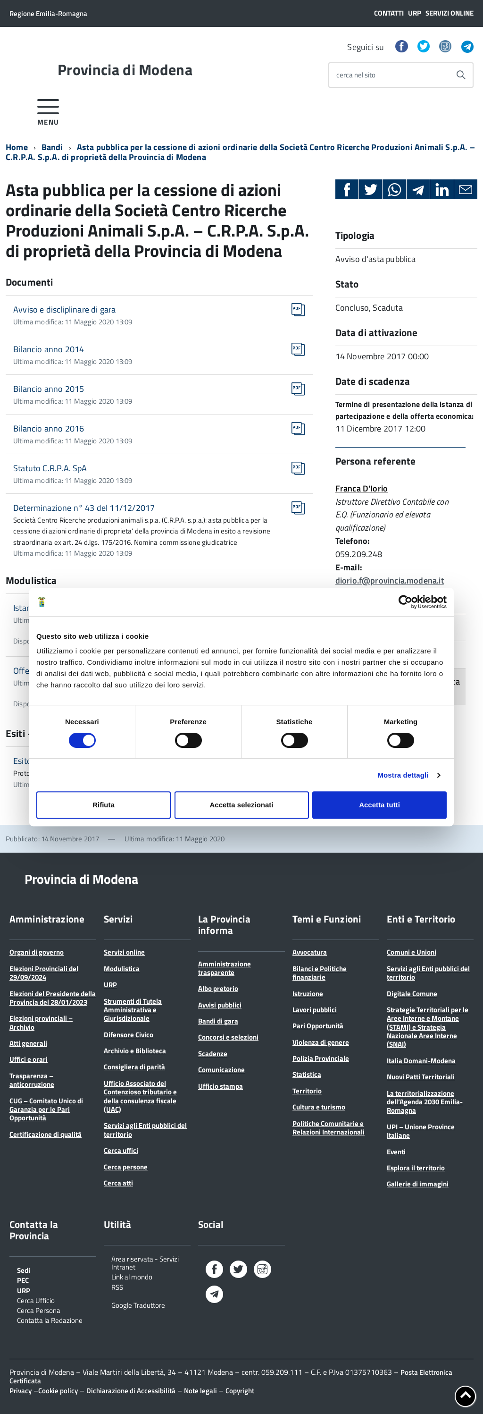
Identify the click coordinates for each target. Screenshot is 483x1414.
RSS (117, 1286)
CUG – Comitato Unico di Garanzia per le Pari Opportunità (46, 1109)
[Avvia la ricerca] (461, 75)
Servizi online (449, 13)
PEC (23, 1279)
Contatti (389, 13)
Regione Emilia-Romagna (48, 13)
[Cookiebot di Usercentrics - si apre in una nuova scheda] (405, 602)
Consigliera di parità (134, 1066)
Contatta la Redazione (50, 1319)
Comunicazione (221, 1069)
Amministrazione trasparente (224, 968)
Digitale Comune (412, 993)
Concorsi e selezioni (228, 1037)
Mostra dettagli (402, 775)
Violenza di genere (320, 1042)
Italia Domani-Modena (421, 1060)
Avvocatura (309, 952)
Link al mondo (131, 1276)
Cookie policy (58, 1390)
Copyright (239, 1390)
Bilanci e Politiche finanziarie (319, 972)
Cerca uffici (121, 1150)
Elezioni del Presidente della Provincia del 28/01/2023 (52, 998)
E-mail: (348, 567)
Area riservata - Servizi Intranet (145, 1262)
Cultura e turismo (318, 1106)
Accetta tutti (379, 805)
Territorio (307, 1090)
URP (414, 13)
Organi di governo (36, 952)
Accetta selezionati (241, 805)
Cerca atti (118, 1182)
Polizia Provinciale (320, 1058)
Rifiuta (103, 805)
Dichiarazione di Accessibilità (130, 1390)
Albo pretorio (218, 988)
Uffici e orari (28, 1059)
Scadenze (212, 1053)
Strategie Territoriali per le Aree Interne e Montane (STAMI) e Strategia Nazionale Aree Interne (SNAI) (427, 1027)
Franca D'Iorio (361, 488)
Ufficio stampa (220, 1086)
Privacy (20, 1390)
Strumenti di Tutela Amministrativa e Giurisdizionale (133, 1010)
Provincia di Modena (125, 69)
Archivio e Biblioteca (135, 1050)
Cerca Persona (38, 1309)
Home (17, 147)
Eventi (396, 1151)
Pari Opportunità (317, 1025)
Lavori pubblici (314, 1009)
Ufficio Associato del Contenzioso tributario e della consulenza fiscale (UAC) (140, 1096)
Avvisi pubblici (220, 1004)
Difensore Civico (128, 1034)
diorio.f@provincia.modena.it (389, 580)
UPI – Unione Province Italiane (421, 1131)
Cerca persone (126, 1166)
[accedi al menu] (48, 110)
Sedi (23, 1269)
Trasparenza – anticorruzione (31, 1080)
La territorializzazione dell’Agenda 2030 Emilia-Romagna (425, 1102)
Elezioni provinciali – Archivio (41, 1022)
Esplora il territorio (416, 1167)
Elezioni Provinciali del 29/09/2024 (43, 972)
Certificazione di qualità (45, 1134)
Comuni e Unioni (411, 952)
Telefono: (352, 540)
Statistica (306, 1074)
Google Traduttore (138, 1304)
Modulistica (122, 968)
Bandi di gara (218, 1021)
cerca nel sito (355, 75)
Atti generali (28, 1043)
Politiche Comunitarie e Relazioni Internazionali (328, 1127)
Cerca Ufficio (36, 1299)
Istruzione (307, 993)
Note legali (200, 1390)
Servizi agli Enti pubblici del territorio (145, 1129)
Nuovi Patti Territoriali (421, 1076)
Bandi (52, 147)
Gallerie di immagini (418, 1183)
